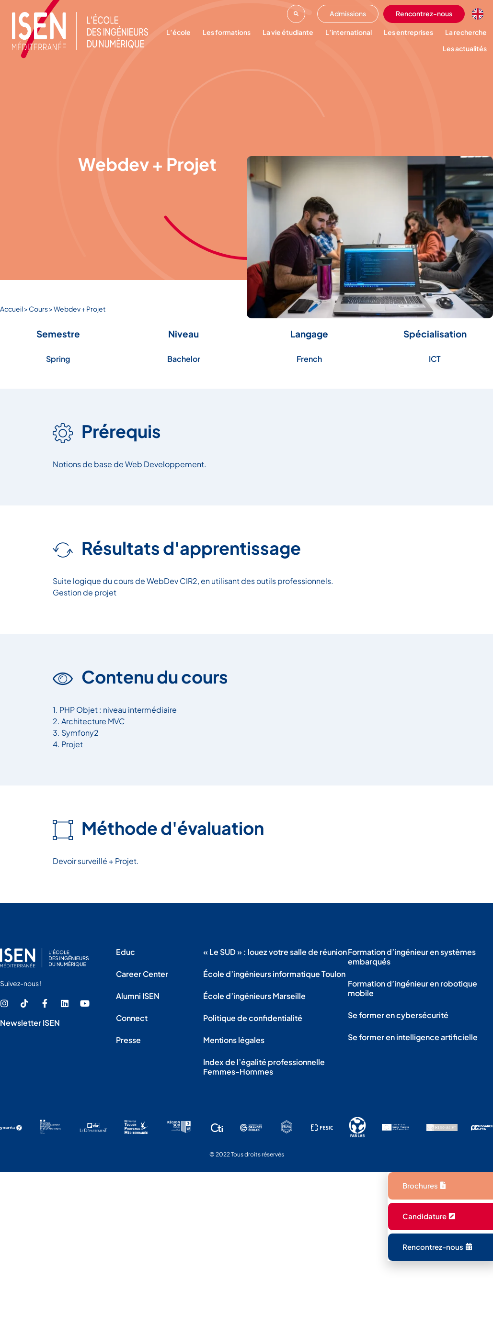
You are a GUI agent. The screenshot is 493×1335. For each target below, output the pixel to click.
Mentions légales (233, 1040)
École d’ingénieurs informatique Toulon (274, 974)
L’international (348, 32)
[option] (480, 14)
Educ (125, 952)
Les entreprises (408, 32)
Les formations (227, 32)
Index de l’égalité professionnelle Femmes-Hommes (264, 1067)
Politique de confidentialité (252, 1018)
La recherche (466, 32)
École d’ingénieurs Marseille (254, 996)
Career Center (142, 974)
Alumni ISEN (138, 996)
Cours (38, 308)
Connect (132, 1018)
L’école (178, 32)
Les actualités (465, 48)
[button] (296, 14)
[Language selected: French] (480, 14)
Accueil (11, 308)
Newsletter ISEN (30, 1023)
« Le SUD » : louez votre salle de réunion (275, 952)
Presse (128, 1040)
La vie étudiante (288, 32)
